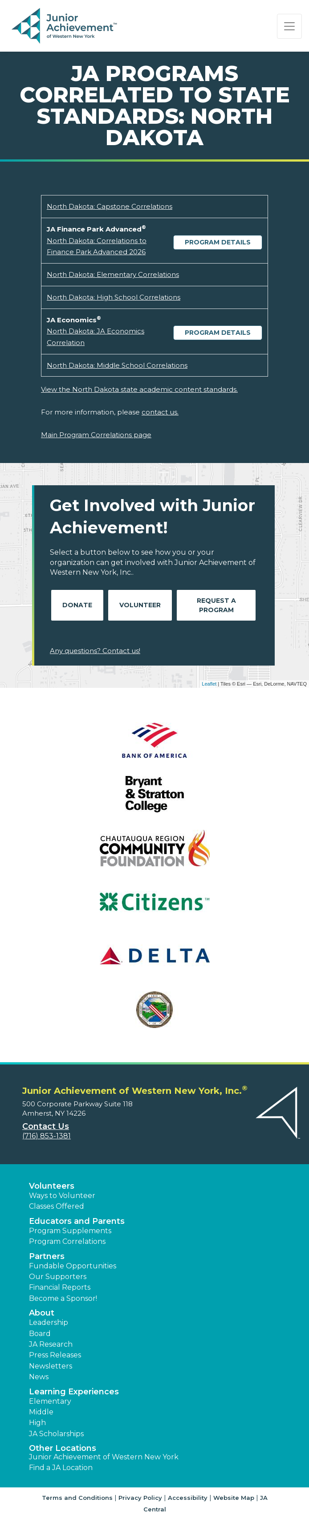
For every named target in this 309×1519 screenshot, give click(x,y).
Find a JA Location (61, 1467)
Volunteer (140, 605)
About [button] (41, 1313)
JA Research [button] (51, 1344)
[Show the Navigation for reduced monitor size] (289, 26)
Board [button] (40, 1333)
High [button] (37, 1422)
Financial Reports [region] (59, 1287)
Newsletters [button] (50, 1366)
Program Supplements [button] (70, 1231)
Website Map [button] (233, 1497)
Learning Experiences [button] (74, 1392)
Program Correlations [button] (67, 1241)
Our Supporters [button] (57, 1276)
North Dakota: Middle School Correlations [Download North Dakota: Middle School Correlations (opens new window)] (117, 365)
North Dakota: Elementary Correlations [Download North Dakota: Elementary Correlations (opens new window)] (113, 274)
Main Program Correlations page (96, 435)
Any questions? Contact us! (95, 650)
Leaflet (209, 683)
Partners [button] (47, 1256)
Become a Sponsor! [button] (63, 1298)
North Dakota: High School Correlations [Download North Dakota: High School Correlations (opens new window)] (113, 297)
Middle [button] (41, 1412)
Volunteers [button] (51, 1186)
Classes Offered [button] (56, 1206)
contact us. (160, 412)
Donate (77, 605)
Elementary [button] (50, 1401)
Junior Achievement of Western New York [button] (104, 1457)
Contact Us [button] (45, 1126)
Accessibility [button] (187, 1497)
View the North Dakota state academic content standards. (139, 389)
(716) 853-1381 (46, 1136)
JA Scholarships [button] (56, 1434)
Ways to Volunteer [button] (62, 1195)
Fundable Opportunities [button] (72, 1266)
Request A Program (216, 605)
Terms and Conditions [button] (77, 1497)
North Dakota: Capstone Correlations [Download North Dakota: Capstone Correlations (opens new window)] (109, 206)
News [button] (39, 1377)
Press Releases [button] (55, 1355)
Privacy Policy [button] (140, 1497)
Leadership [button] (48, 1322)
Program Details (218, 242)
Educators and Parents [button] (77, 1221)
